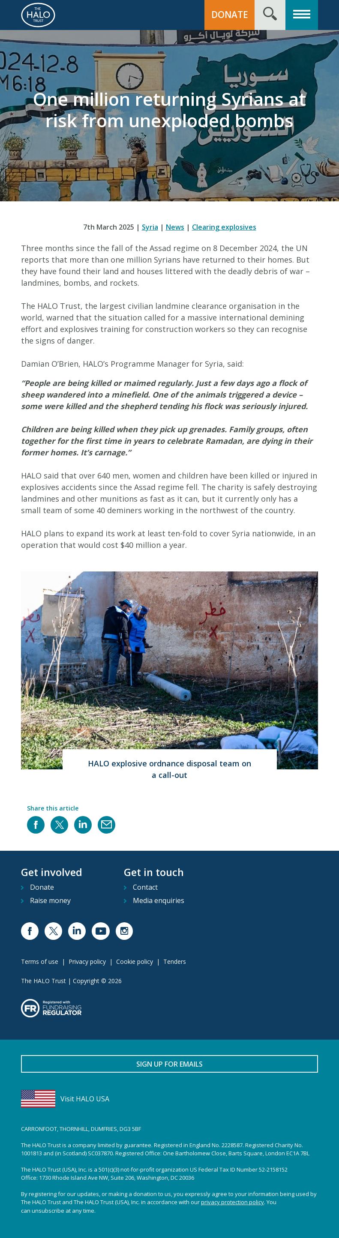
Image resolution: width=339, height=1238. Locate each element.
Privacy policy (87, 961)
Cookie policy (134, 961)
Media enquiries (158, 900)
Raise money (50, 900)
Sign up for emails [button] (169, 1064)
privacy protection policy (232, 1202)
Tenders (174, 961)
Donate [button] (229, 15)
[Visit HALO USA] (169, 1099)
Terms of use (39, 961)
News (175, 227)
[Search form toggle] (270, 15)
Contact (145, 887)
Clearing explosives (224, 227)
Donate (42, 887)
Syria (150, 227)
